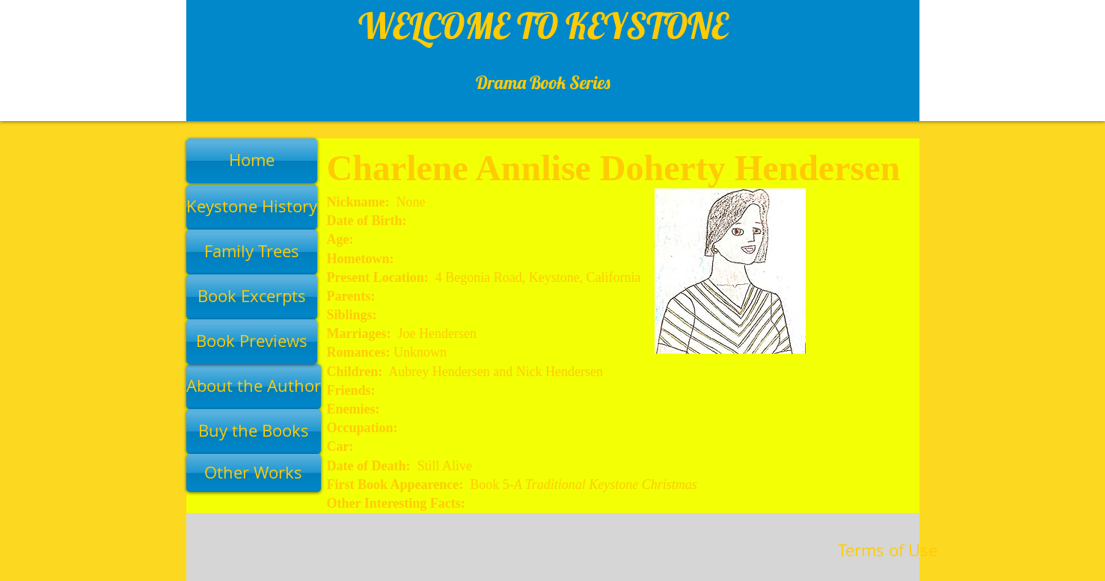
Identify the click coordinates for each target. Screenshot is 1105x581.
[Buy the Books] (253, 431)
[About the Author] (253, 386)
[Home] (251, 160)
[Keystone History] (251, 207)
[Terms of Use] (887, 550)
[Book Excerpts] (251, 296)
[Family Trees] (251, 252)
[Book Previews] (251, 341)
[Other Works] (253, 473)
